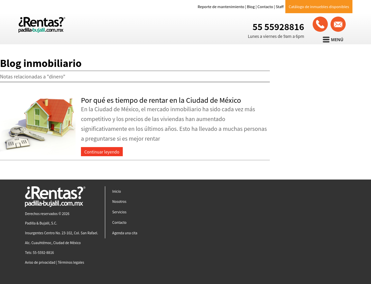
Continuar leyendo (101, 152)
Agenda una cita (124, 232)
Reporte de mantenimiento (221, 6)
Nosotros (119, 201)
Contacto (265, 6)
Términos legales (71, 262)
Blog (251, 6)
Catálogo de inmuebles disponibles (319, 6)
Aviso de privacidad (40, 262)
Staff (280, 6)
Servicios (119, 211)
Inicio (116, 191)
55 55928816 (278, 26)
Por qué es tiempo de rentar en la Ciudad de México (161, 100)
